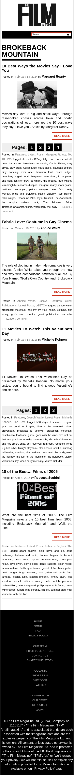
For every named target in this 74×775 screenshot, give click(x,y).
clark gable (44, 167)
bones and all (64, 159)
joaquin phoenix (38, 576)
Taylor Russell (45, 198)
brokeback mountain (35, 163)
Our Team (40, 646)
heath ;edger (64, 172)
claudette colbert (61, 167)
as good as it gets (21, 426)
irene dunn (49, 176)
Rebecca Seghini (47, 477)
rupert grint (23, 589)
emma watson (10, 568)
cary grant (16, 167)
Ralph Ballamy (46, 193)
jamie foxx (65, 572)
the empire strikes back (20, 202)
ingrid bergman (32, 176)
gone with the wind (46, 435)
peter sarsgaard (27, 585)
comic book (30, 563)
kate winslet (65, 180)
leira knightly (9, 185)
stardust (19, 452)
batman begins (49, 555)
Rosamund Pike (26, 198)
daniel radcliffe (47, 563)
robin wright (8, 198)
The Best (19, 422)
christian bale (49, 559)
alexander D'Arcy (31, 159)
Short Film (40, 675)
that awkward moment (39, 452)
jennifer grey (21, 180)
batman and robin (26, 555)
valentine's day (10, 461)
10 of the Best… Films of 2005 (30, 471)
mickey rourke (43, 581)
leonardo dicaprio (27, 185)
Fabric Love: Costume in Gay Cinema (37, 222)
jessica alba (20, 576)
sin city (45, 589)
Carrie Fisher (57, 163)
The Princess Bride (57, 202)
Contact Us (40, 655)
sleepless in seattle (50, 448)
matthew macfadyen (14, 189)
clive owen (16, 563)
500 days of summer (49, 422)
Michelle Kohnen (54, 339)
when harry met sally (45, 206)
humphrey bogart (12, 176)
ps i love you (34, 443)
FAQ (37, 630)
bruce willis (21, 559)
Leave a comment (17, 318)
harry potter (64, 568)
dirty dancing (10, 172)
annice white (64, 305)
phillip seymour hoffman (50, 585)
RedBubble (40, 704)
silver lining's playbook (24, 448)
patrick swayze (38, 189)
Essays (42, 300)
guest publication (48, 314)
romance (60, 443)
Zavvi (40, 709)
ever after (27, 172)
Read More (62, 135)
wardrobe (67, 314)
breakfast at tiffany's (30, 430)
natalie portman (62, 581)
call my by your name (41, 309)
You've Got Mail (53, 461)
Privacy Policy (38, 635)
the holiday (8, 456)
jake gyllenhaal (47, 572)
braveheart (8, 430)
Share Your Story (40, 660)
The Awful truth (63, 198)
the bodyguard (63, 452)
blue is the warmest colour (54, 426)
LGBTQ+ (41, 305)
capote (34, 559)
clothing (61, 309)
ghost (31, 435)
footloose (21, 435)
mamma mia (40, 439)
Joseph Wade (35, 417)
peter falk (57, 189)
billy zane (48, 159)
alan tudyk (45, 550)
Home (38, 621)
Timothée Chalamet (13, 206)
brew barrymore (11, 163)
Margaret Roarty (54, 76)
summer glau (58, 589)
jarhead (6, 576)
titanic (28, 206)
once (22, 443)
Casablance (30, 167)
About (38, 626)
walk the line (20, 594)
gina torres (33, 568)
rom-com (48, 443)
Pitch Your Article (40, 650)
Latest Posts (36, 154)
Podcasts (40, 670)
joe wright (35, 180)
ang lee (59, 550)
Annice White (50, 228)
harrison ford (44, 172)
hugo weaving (27, 572)
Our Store (40, 700)
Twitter (40, 684)
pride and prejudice (24, 193)
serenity (35, 589)
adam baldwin (28, 550)
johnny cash (58, 576)
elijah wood (64, 563)
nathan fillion (9, 585)
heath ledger (9, 572)
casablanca (8, 435)
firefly (23, 568)
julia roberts (49, 180)
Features (20, 154)
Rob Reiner (65, 193)
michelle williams (23, 581)
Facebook (40, 680)
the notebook (55, 456)
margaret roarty (48, 185)
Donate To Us (39, 695)
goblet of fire (49, 568)
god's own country (23, 314)
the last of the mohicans (31, 456)
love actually (24, 439)
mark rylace (65, 185)
